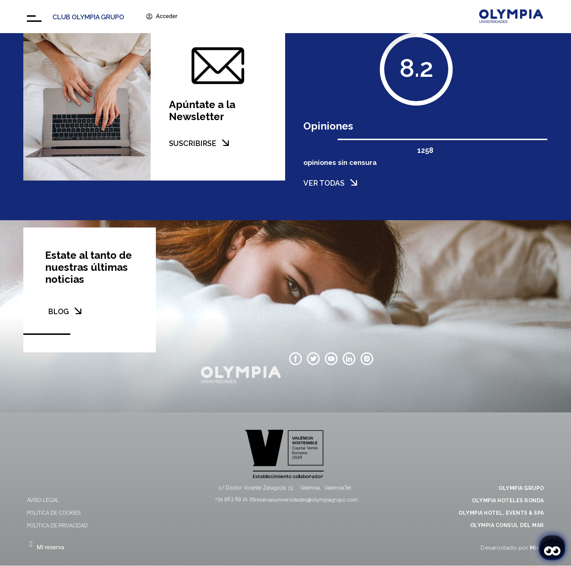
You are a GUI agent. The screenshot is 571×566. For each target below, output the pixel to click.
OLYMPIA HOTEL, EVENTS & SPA (501, 513)
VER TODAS (323, 183)
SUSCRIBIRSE (192, 143)
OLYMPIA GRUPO (521, 488)
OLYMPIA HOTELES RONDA (508, 500)
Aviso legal (43, 500)
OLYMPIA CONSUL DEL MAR (507, 525)
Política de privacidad (57, 526)
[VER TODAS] (353, 182)
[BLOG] (78, 310)
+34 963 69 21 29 (235, 499)
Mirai (537, 548)
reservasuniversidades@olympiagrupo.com (306, 500)
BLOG (58, 311)
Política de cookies (53, 513)
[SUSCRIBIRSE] (225, 142)
